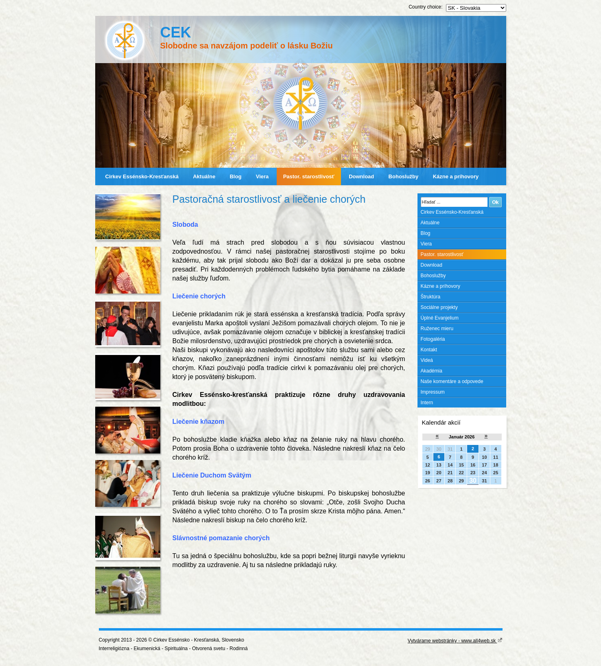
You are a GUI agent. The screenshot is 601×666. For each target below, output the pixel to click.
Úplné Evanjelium (440, 318)
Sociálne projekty (439, 307)
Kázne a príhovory (456, 176)
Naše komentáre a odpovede (452, 381)
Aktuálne (204, 176)
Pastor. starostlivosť (308, 176)
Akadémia (431, 371)
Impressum (433, 392)
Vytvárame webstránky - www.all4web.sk (455, 641)
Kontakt (429, 350)
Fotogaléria (433, 339)
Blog (235, 176)
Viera (262, 176)
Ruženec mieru (437, 328)
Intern (427, 402)
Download (361, 176)
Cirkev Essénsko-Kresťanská (142, 176)
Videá (427, 360)
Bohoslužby (404, 176)
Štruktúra (431, 297)
